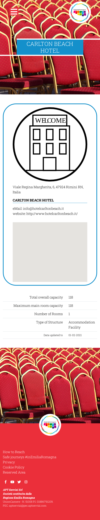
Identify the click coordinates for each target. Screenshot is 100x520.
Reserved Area (14, 472)
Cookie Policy (13, 467)
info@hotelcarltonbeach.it (43, 208)
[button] (14, 12)
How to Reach (14, 452)
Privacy (9, 462)
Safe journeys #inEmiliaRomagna (29, 457)
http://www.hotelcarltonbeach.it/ (52, 213)
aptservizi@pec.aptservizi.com (27, 505)
